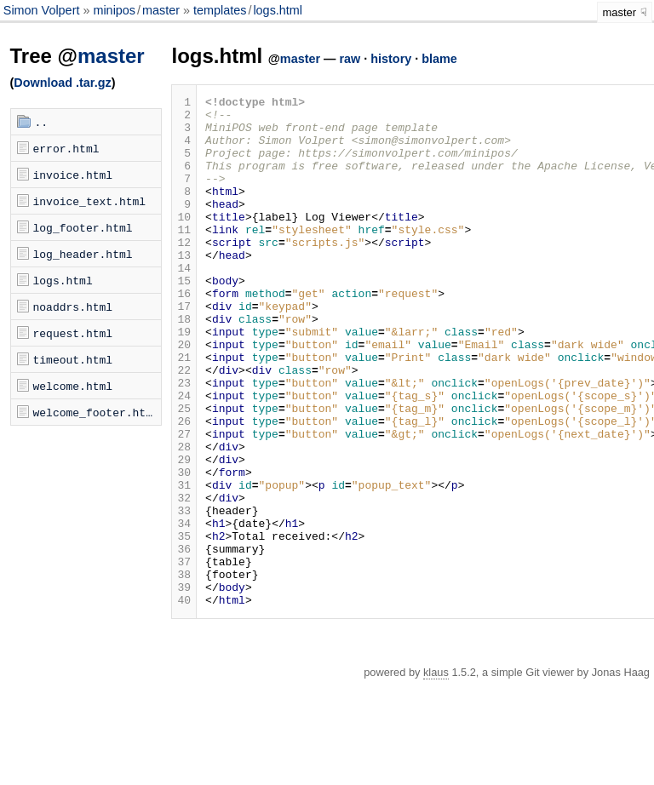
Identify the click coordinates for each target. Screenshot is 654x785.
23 (184, 441)
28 (184, 517)
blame (439, 59)
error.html (66, 148)
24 (184, 456)
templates (219, 10)
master (161, 10)
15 (184, 318)
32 (184, 579)
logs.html (277, 10)
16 (184, 333)
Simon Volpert (43, 10)
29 (184, 533)
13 (184, 287)
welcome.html (73, 385)
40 (184, 701)
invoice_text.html (89, 201)
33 (184, 594)
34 (184, 609)
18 (184, 364)
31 (184, 563)
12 (184, 272)
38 (184, 671)
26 (184, 487)
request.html (73, 333)
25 (184, 471)
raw (349, 59)
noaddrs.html (73, 306)
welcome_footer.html (96, 412)
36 (184, 640)
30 (184, 548)
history (390, 59)
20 (184, 395)
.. (42, 121)
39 (184, 686)
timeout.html (73, 359)
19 (184, 379)
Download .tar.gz (62, 82)
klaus (436, 774)
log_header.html (83, 253)
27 (184, 502)
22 (184, 425)
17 (184, 349)
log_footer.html (83, 227)
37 (184, 655)
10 (184, 241)
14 (184, 303)
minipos (114, 10)
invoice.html (73, 174)
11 (184, 257)
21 (184, 410)
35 (184, 625)
